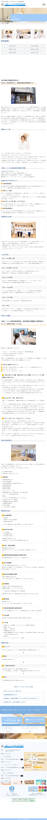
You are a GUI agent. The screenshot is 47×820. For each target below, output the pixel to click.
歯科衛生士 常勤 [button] (12, 49)
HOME (2, 23)
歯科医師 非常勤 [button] (34, 46)
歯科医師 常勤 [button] (12, 46)
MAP (21, 759)
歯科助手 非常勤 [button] (12, 52)
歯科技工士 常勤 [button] (34, 52)
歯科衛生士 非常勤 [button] (35, 49)
